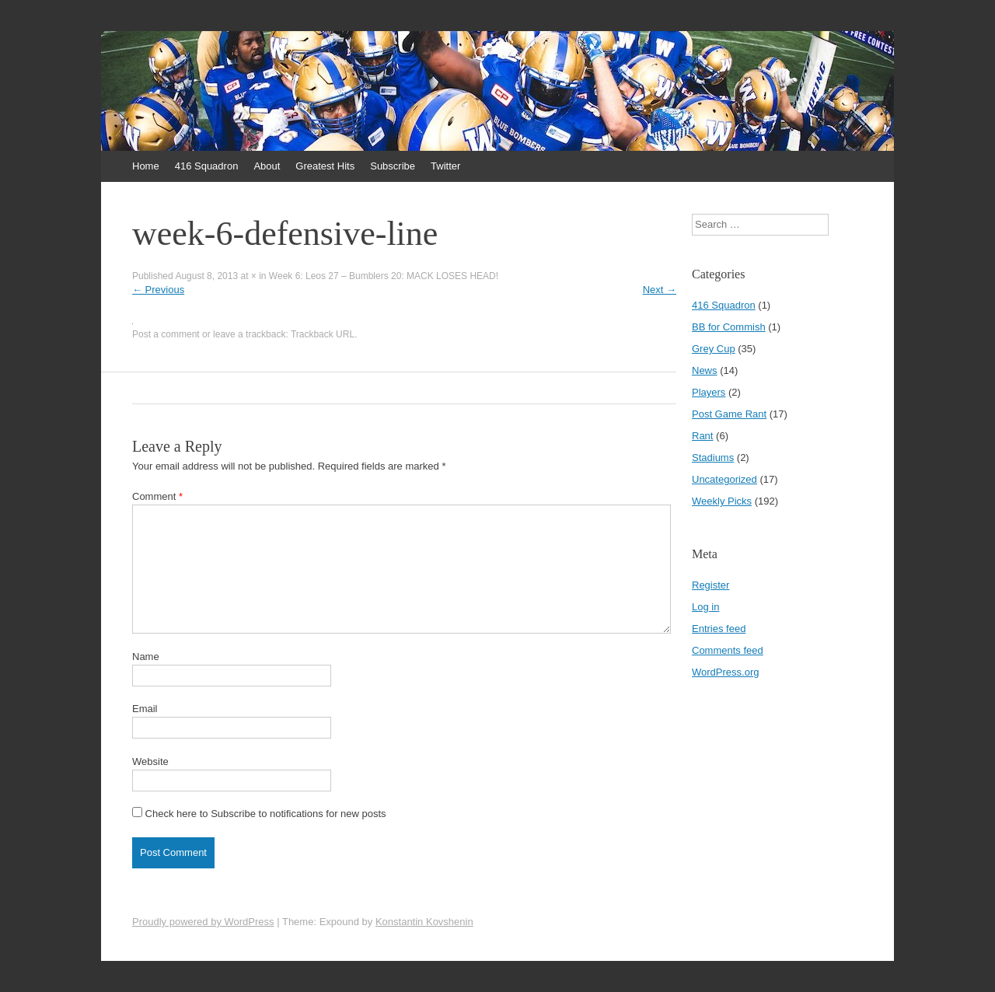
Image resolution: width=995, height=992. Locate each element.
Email (145, 708)
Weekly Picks (722, 501)
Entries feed (718, 628)
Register (710, 585)
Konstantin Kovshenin (424, 921)
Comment (157, 496)
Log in (705, 607)
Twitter (445, 166)
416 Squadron (207, 166)
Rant (702, 436)
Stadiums (713, 457)
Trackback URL (322, 334)
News (704, 370)
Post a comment (166, 334)
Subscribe (392, 166)
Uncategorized (724, 479)
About (266, 166)
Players (708, 392)
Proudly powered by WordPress (203, 921)
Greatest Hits (324, 166)
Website (150, 761)
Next (659, 289)
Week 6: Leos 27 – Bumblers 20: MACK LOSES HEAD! (383, 276)
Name (145, 656)
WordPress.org (725, 672)
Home (145, 166)
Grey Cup (713, 349)
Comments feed (727, 650)
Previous (158, 289)
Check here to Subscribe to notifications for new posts (259, 813)
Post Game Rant (729, 414)
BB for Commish (729, 327)
